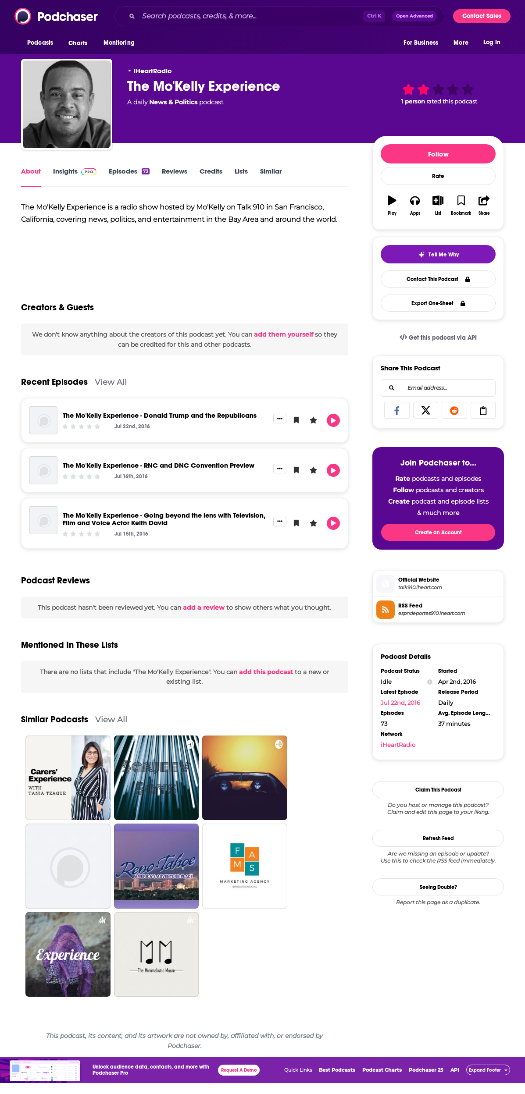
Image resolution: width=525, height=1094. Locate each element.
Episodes (129, 171)
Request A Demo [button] (239, 1081)
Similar (271, 171)
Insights (74, 171)
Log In (491, 42)
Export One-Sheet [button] (438, 303)
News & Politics (173, 102)
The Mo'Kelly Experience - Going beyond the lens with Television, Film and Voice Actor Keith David (164, 530)
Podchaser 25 (426, 1081)
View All (111, 393)
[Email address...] (438, 388)
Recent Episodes (54, 392)
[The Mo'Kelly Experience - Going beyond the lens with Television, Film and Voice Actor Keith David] (43, 531)
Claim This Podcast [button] (438, 790)
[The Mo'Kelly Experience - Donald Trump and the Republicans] (43, 431)
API (454, 1081)
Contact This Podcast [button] (438, 279)
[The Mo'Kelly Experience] (67, 104)
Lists (241, 171)
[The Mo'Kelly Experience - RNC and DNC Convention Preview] (43, 481)
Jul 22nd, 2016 (400, 702)
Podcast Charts (382, 1081)
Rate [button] (438, 176)
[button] (42, 43)
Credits (211, 171)
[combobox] (279, 16)
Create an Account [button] (438, 532)
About (31, 171)
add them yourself (283, 345)
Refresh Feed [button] (438, 838)
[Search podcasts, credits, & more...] (251, 16)
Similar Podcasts (54, 730)
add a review (204, 618)
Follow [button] (438, 154)
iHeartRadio (153, 71)
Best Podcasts (337, 1081)
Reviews (174, 171)
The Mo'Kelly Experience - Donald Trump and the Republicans (160, 426)
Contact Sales (481, 16)
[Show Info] (429, 681)
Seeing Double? (438, 887)
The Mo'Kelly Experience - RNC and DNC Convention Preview (158, 476)
